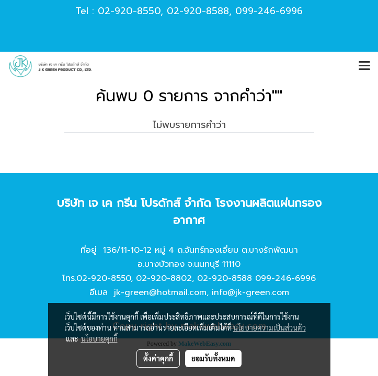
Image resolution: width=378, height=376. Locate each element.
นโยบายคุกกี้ (99, 338)
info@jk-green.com (250, 292)
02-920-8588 (198, 11)
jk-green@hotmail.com (160, 292)
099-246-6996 (269, 11)
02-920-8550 (129, 11)
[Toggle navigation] (364, 66)
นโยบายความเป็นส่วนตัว (269, 327)
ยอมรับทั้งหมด (213, 358)
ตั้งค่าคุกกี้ (158, 358)
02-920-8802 (164, 278)
